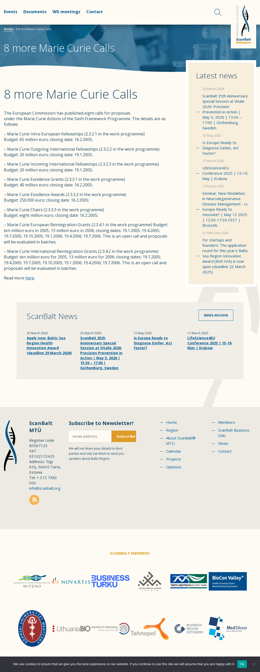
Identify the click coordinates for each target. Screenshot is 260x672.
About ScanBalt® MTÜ (181, 440)
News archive (216, 315)
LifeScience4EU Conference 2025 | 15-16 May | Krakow (225, 173)
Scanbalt (243, 24)
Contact (94, 11)
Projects (173, 459)
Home (8, 29)
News (223, 443)
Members (226, 422)
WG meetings (66, 11)
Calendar (173, 451)
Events (10, 11)
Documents (34, 11)
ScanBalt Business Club (234, 433)
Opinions (173, 466)
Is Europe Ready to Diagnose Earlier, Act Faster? (220, 148)
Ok (242, 664)
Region (172, 430)
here (29, 278)
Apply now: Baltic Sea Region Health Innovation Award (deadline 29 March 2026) (49, 345)
